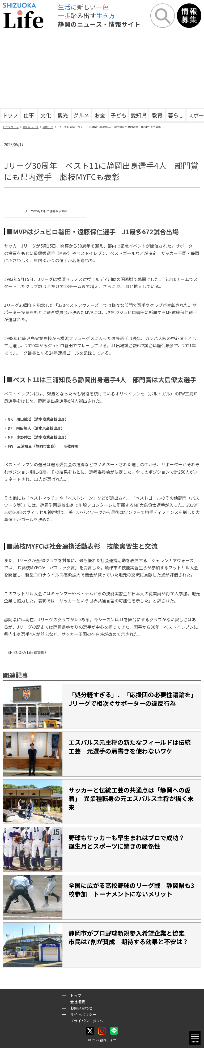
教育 (157, 115)
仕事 (28, 115)
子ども (118, 115)
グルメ (81, 115)
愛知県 (139, 115)
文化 (45, 115)
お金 (100, 115)
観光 (62, 115)
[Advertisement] (102, 68)
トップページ (11, 127)
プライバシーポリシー (88, 1020)
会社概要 (77, 1001)
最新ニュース (31, 127)
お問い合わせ (81, 1008)
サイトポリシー (83, 1014)
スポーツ (47, 127)
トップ (10, 115)
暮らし (176, 115)
